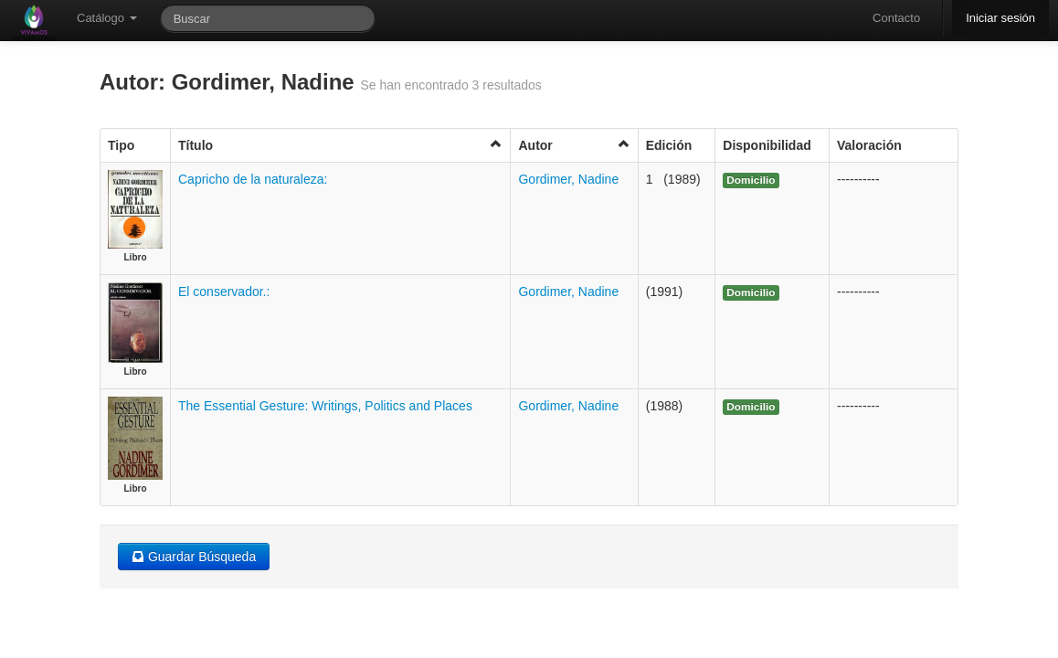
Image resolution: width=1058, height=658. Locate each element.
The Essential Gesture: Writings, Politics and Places (325, 405)
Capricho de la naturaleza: (252, 179)
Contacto (896, 18)
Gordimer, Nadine (568, 179)
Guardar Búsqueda (194, 556)
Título (340, 145)
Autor (574, 145)
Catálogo (107, 18)
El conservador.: (224, 291)
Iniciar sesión (1000, 18)
